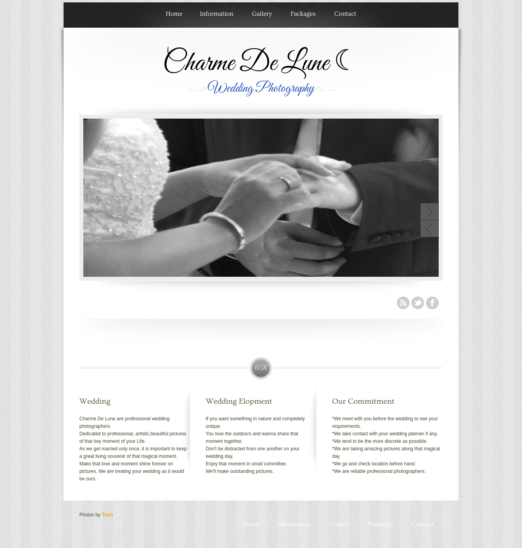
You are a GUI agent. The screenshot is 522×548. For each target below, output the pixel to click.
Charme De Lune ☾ (261, 63)
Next (429, 211)
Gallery (262, 13)
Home (174, 13)
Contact (345, 13)
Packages (303, 13)
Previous (429, 228)
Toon (107, 515)
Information (216, 13)
